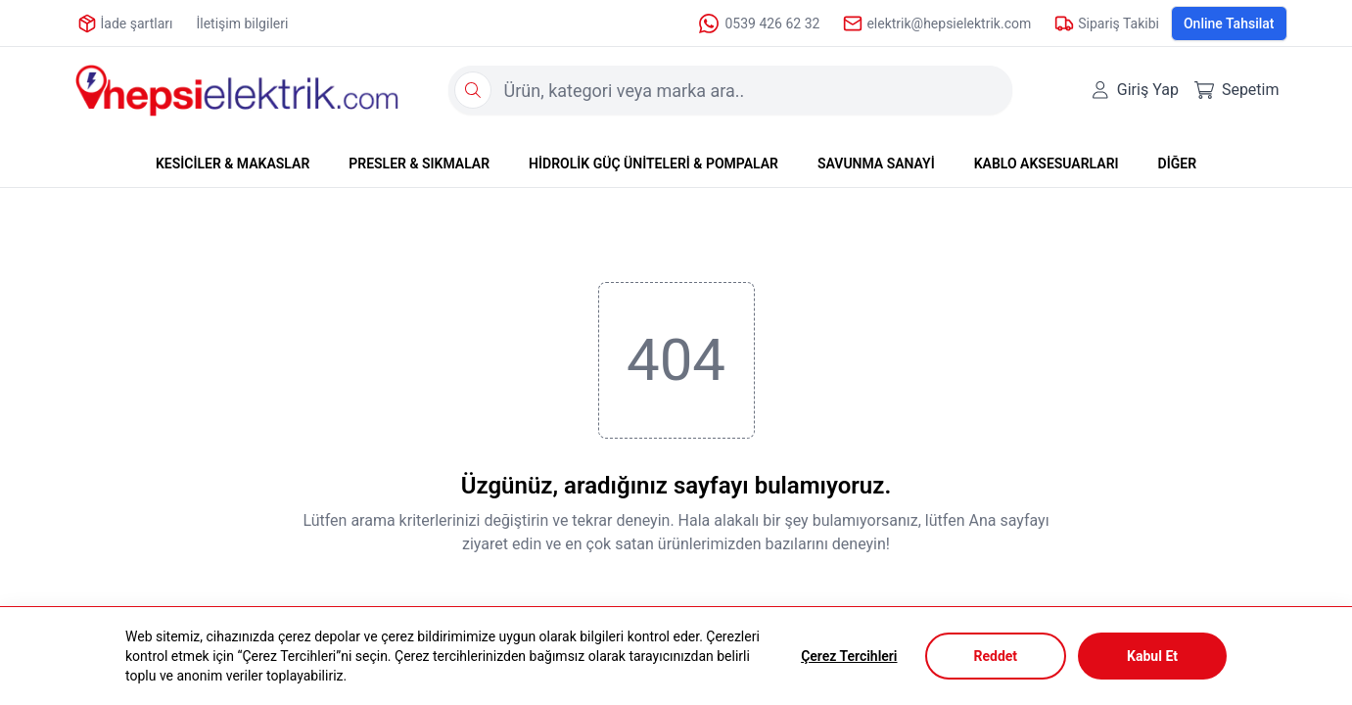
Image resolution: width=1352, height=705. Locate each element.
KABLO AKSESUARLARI (1046, 163)
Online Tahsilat (1229, 23)
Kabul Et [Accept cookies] (1152, 656)
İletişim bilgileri (242, 23)
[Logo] (237, 90)
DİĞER (1177, 163)
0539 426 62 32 (758, 23)
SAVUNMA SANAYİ (876, 163)
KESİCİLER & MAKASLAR (232, 163)
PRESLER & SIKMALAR (419, 163)
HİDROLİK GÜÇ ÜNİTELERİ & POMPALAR (653, 163)
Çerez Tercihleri (849, 656)
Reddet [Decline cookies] (996, 656)
